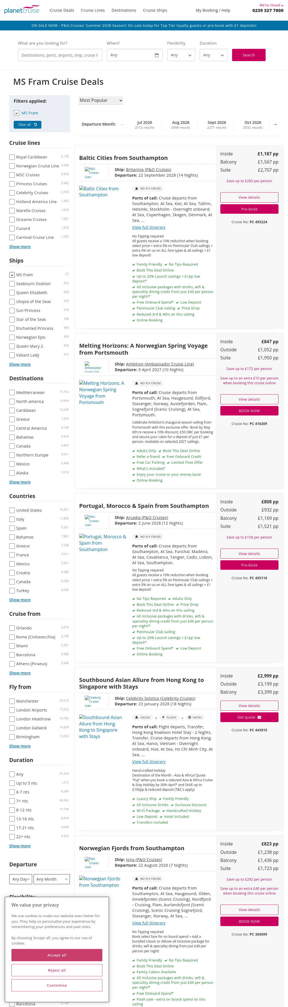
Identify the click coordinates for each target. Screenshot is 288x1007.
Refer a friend (148, 456)
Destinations (124, 10)
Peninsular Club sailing (155, 308)
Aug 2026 (180, 125)
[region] (56, 950)
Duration (208, 43)
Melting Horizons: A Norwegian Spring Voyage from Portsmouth (143, 349)
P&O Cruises (140, 169)
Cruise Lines (93, 10)
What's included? (150, 468)
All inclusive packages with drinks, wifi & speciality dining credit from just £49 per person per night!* (172, 292)
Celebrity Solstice (124, 698)
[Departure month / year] (52, 879)
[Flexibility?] (181, 55)
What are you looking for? (42, 43)
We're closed (272, 5)
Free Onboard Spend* (155, 302)
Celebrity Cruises (159, 698)
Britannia (116, 169)
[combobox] (60, 55)
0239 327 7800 (268, 10)
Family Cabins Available (156, 972)
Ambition (116, 364)
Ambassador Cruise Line (151, 364)
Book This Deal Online (155, 270)
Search (249, 54)
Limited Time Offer (186, 462)
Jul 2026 (144, 125)
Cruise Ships (155, 10)
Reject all (57, 970)
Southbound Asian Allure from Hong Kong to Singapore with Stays (141, 683)
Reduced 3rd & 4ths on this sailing (165, 314)
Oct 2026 (253, 125)
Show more (19, 246)
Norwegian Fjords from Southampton (131, 848)
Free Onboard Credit (183, 456)
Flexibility (176, 43)
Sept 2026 (216, 125)
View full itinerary (149, 227)
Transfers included (152, 822)
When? (113, 43)
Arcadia (115, 517)
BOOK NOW (249, 410)
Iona (112, 859)
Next (275, 127)
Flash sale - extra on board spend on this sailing (169, 1001)
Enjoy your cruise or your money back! (168, 474)
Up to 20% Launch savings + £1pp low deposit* (166, 278)
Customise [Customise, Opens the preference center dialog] (57, 985)
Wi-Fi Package (148, 810)
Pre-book (249, 209)
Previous (123, 127)
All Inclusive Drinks (152, 804)
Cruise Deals (62, 10)
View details (249, 197)
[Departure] (20, 879)
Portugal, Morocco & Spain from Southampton (144, 505)
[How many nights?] (214, 55)
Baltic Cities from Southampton (123, 158)
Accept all (57, 955)
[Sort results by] (101, 100)
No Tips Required (183, 264)
